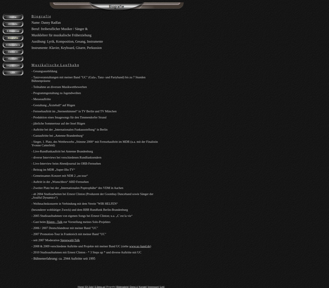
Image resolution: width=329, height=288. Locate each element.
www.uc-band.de (139, 246)
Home (81, 287)
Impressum (153, 287)
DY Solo (89, 287)
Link (162, 287)
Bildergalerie (122, 287)
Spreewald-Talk (70, 240)
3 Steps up (100, 287)
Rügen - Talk (55, 222)
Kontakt (142, 287)
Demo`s (133, 287)
